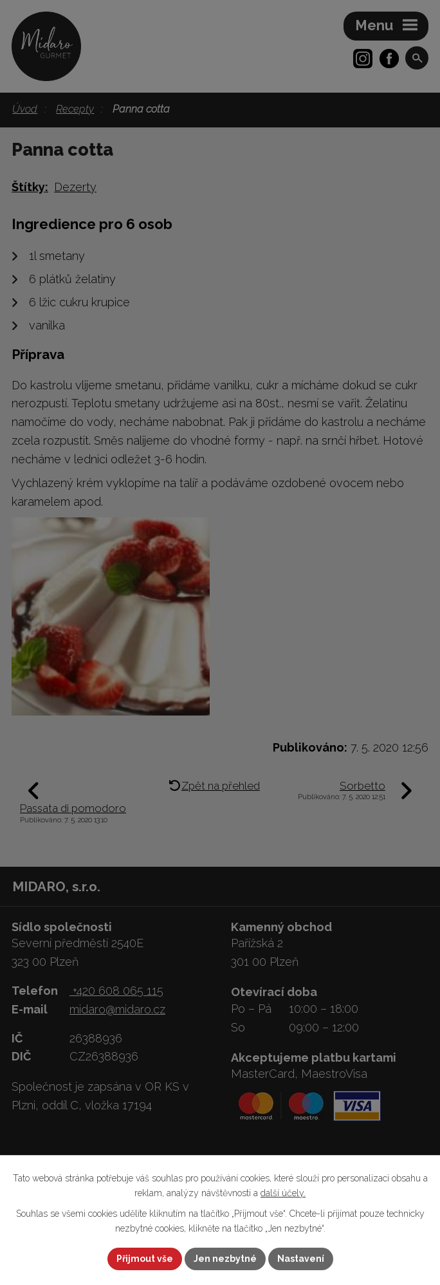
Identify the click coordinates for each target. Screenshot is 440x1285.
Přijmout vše (144, 1258)
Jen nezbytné (225, 1258)
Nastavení (300, 1258)
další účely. (283, 1193)
